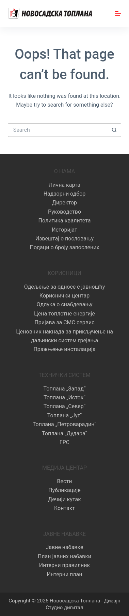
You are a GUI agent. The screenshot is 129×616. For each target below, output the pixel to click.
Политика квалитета (64, 220)
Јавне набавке (64, 547)
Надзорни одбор (65, 194)
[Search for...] (58, 130)
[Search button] (114, 130)
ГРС (64, 442)
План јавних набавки (64, 556)
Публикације (64, 490)
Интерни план (64, 574)
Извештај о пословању (64, 238)
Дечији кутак (64, 499)
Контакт (64, 508)
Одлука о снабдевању (65, 304)
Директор (64, 202)
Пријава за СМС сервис (64, 322)
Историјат (64, 230)
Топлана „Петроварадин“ (64, 424)
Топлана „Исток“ (64, 397)
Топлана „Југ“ (64, 415)
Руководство (64, 212)
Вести (64, 481)
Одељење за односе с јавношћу (64, 287)
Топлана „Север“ (64, 406)
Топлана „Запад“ (65, 388)
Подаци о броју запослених (64, 247)
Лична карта (64, 185)
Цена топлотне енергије (64, 313)
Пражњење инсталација (64, 349)
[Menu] (118, 14)
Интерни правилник (64, 565)
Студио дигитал (64, 607)
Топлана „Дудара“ (64, 433)
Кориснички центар (64, 295)
